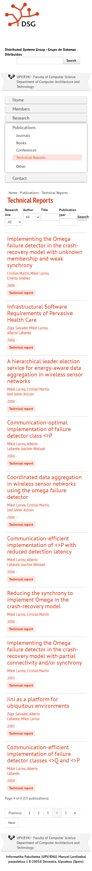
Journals (23, 135)
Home (18, 100)
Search (71, 60)
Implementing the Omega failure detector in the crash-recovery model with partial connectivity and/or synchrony (44, 652)
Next (11, 822)
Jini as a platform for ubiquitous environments (38, 702)
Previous (15, 813)
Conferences (26, 150)
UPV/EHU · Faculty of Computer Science (46, 77)
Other (21, 166)
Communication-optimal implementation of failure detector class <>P (39, 429)
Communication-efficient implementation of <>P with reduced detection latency (41, 545)
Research (21, 118)
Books (21, 142)
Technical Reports (31, 157)
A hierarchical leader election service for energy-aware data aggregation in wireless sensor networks (45, 371)
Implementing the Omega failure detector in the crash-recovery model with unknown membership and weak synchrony (44, 252)
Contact (20, 178)
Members (21, 109)
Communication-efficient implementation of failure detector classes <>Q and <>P (43, 753)
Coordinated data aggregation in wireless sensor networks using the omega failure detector (44, 487)
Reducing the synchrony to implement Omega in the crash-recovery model (40, 599)
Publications (24, 127)
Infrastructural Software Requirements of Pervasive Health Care (40, 313)
